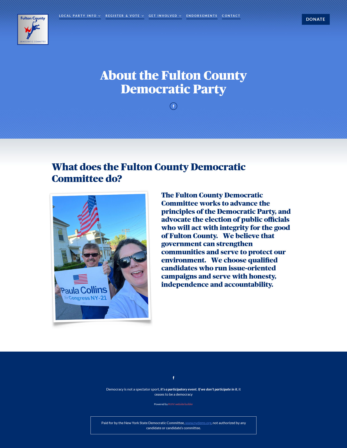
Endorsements (202, 15)
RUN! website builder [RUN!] (180, 404)
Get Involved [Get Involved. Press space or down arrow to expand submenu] (165, 16)
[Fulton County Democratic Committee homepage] (32, 29)
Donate (316, 19)
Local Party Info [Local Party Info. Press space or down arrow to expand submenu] (80, 16)
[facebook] (173, 106)
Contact (231, 15)
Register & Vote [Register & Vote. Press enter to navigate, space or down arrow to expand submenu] (125, 16)
